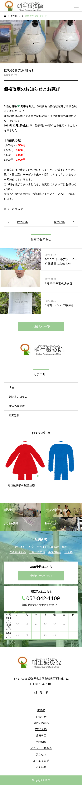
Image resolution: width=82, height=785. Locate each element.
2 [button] (41, 476)
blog (11, 387)
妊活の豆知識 (17, 406)
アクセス (41, 754)
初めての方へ (41, 722)
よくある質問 (41, 760)
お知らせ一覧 (41, 326)
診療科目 (41, 735)
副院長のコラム (18, 396)
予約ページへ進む (41, 575)
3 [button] (45, 476)
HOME (41, 710)
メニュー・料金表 (41, 748)
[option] (41, 468)
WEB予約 (41, 729)
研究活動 (14, 415)
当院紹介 (41, 741)
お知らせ (41, 716)
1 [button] (38, 476)
